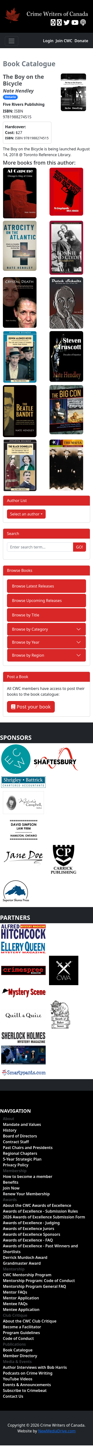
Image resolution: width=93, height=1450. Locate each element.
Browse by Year (25, 642)
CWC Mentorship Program (27, 1274)
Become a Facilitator (22, 1327)
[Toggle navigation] (11, 41)
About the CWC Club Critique (29, 1321)
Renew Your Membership (26, 1193)
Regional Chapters (20, 1153)
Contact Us (13, 1396)
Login (48, 40)
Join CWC (64, 40)
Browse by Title (25, 615)
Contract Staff (16, 1141)
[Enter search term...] (40, 547)
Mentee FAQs (15, 1303)
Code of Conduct (18, 1338)
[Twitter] (66, 22)
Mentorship (14, 1269)
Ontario (10, 97)
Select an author (24, 514)
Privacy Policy (15, 1165)
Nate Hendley (18, 90)
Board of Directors (20, 1136)
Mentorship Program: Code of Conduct (39, 1280)
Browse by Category (30, 629)
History (10, 1130)
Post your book (31, 706)
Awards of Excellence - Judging (31, 1222)
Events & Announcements (27, 1384)
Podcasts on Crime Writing (27, 1373)
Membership (15, 1170)
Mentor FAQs (15, 1292)
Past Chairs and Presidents (28, 1147)
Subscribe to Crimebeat (25, 1390)
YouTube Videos (17, 1379)
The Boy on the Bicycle (23, 80)
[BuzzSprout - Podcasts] (83, 22)
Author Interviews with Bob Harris (35, 1367)
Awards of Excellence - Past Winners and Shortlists (40, 1248)
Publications (14, 1344)
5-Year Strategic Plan (22, 1159)
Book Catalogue (29, 63)
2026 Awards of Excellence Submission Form (44, 1217)
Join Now (11, 1188)
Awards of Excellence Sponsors (31, 1234)
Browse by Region (28, 655)
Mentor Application (21, 1298)
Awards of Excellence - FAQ (28, 1240)
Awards (10, 1199)
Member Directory (20, 1355)
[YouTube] (75, 22)
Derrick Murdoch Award (25, 1257)
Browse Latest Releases (33, 586)
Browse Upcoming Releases (37, 600)
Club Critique (15, 1315)
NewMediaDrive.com (56, 1431)
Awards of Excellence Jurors (28, 1228)
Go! (79, 547)
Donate (81, 40)
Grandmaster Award (22, 1263)
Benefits (10, 1182)
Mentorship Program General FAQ (34, 1286)
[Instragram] (59, 22)
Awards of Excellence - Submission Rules (40, 1211)
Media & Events (17, 1361)
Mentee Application (21, 1309)
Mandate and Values (22, 1124)
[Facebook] (53, 22)
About (8, 1118)
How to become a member (27, 1176)
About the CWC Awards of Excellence (37, 1205)
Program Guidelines (21, 1332)
